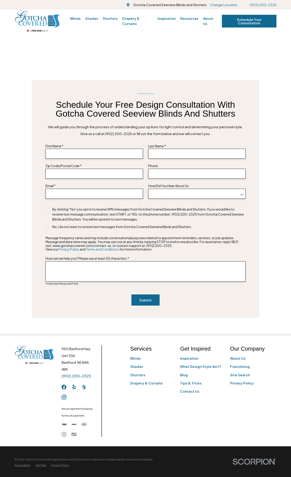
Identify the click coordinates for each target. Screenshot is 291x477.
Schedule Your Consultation (249, 21)
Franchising (240, 366)
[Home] (37, 21)
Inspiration (189, 358)
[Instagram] (64, 397)
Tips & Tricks (191, 383)
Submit (145, 300)
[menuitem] (22, 465)
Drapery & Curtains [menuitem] (131, 21)
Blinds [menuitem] (75, 18)
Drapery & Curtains (146, 383)
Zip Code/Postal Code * (63, 166)
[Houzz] (84, 387)
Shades (136, 366)
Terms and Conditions (102, 249)
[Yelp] (74, 387)
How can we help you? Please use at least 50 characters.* (87, 258)
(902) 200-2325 (263, 5)
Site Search (240, 375)
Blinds (135, 358)
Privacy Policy (69, 249)
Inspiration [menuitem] (167, 18)
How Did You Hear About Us (168, 186)
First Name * (54, 146)
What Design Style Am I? (200, 366)
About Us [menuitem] (208, 21)
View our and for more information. (98, 249)
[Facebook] (64, 387)
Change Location (223, 5)
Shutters (137, 375)
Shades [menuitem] (91, 18)
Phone (153, 166)
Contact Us (189, 391)
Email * (50, 186)
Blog (184, 375)
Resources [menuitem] (189, 18)
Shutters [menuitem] (110, 18)
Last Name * (157, 146)
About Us (238, 358)
